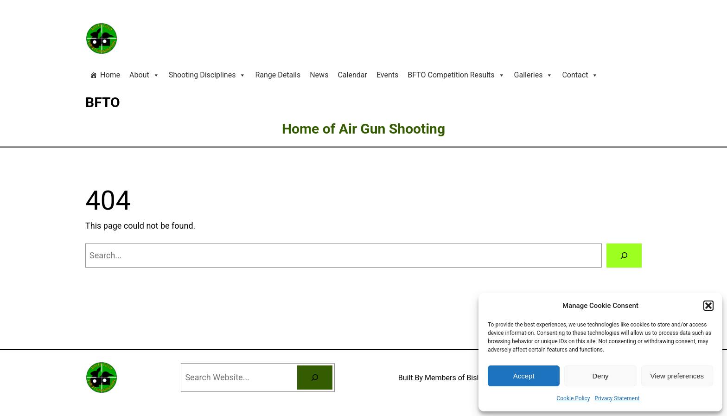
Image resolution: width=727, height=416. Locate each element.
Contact (580, 75)
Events (387, 74)
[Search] (624, 255)
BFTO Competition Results (456, 75)
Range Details (277, 74)
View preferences (677, 376)
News (319, 74)
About (144, 75)
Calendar (352, 74)
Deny (600, 376)
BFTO (102, 102)
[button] (708, 305)
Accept (524, 376)
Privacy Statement (616, 398)
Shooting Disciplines (207, 75)
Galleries (533, 75)
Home (110, 74)
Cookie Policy (573, 398)
